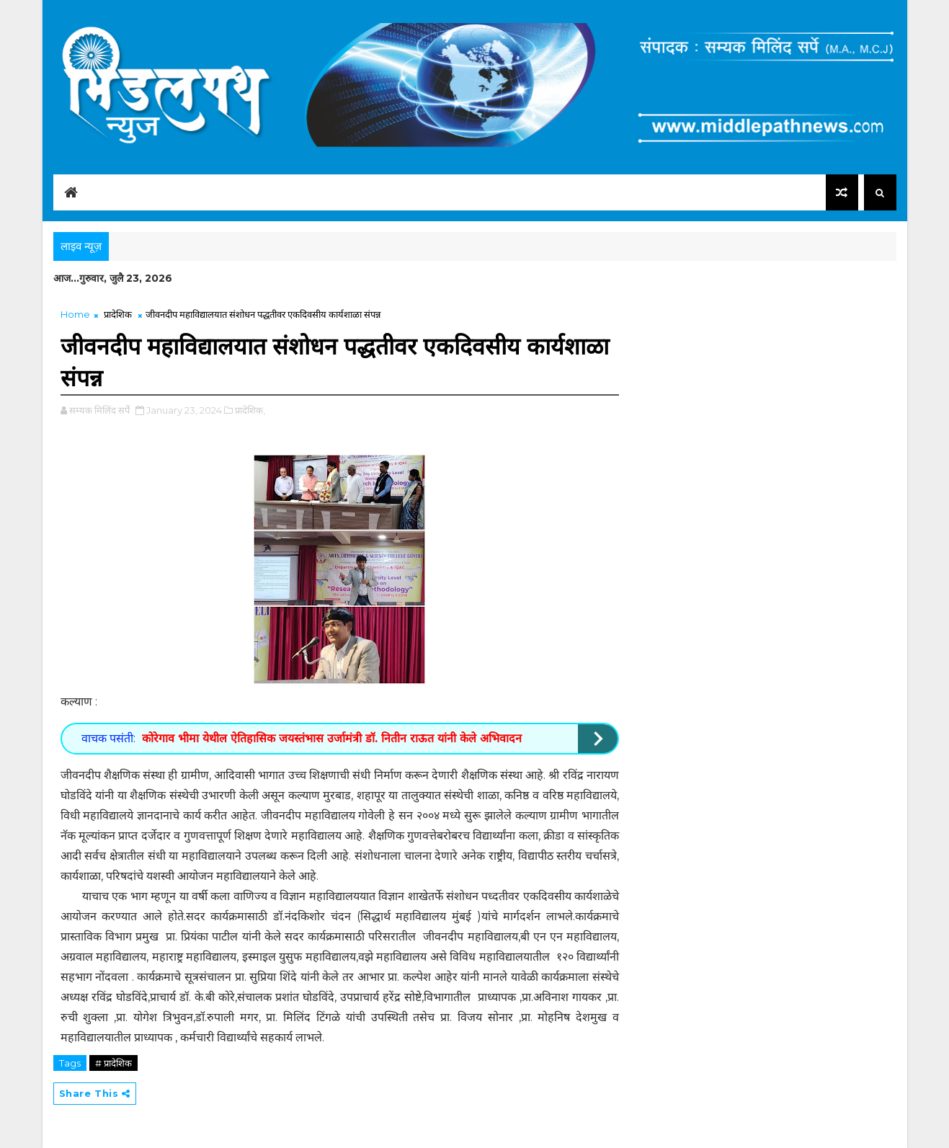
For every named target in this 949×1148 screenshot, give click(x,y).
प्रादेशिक (118, 314)
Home (75, 314)
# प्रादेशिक (113, 1063)
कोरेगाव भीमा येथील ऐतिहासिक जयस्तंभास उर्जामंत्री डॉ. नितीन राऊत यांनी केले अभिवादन (332, 738)
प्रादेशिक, (250, 410)
